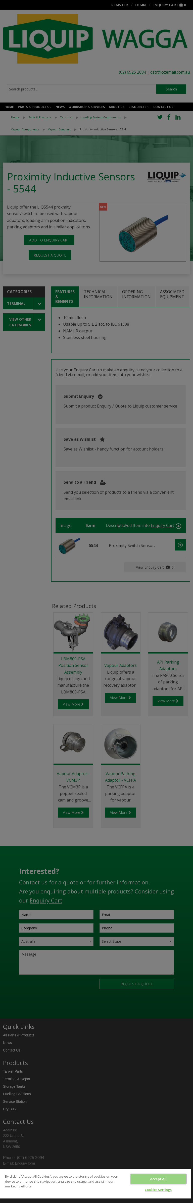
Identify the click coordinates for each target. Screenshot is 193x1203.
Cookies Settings (158, 1189)
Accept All (158, 1179)
